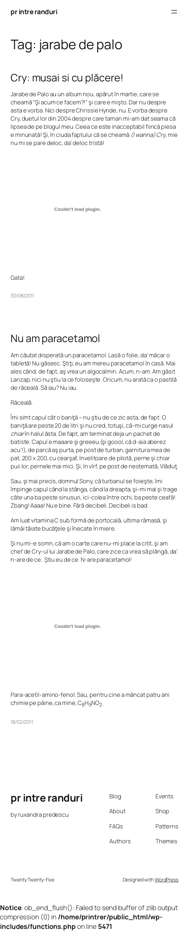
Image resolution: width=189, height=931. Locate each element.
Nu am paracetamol (55, 338)
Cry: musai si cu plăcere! (67, 77)
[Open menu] (174, 11)
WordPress (166, 879)
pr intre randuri (34, 11)
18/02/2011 (22, 721)
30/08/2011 (22, 295)
